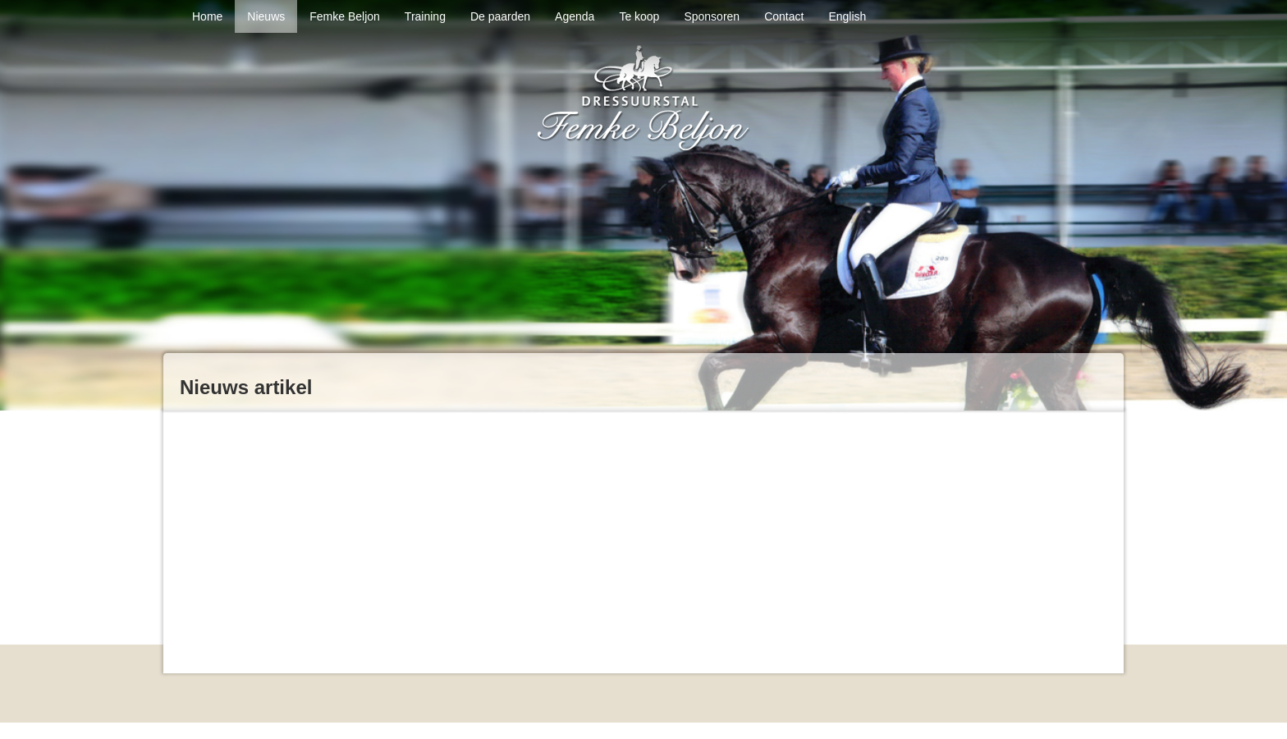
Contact (784, 16)
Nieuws (266, 16)
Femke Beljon (344, 16)
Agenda (574, 16)
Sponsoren (712, 16)
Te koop (639, 16)
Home (207, 16)
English (847, 16)
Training (425, 16)
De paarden (500, 16)
